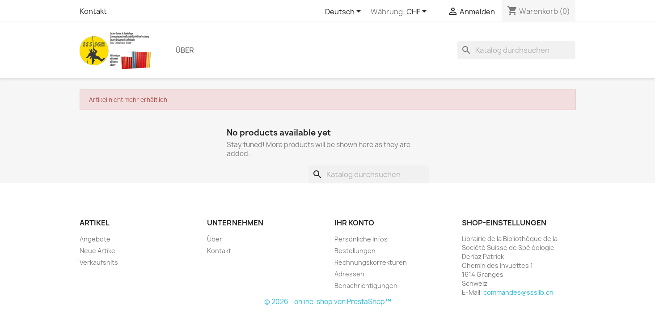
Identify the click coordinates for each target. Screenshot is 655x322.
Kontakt (93, 11)
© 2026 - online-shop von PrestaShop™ (327, 301)
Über (185, 50)
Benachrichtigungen (365, 285)
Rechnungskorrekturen (370, 262)
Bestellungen (355, 250)
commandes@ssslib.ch (518, 292)
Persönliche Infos (361, 239)
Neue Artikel (98, 250)
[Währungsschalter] (418, 12)
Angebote (95, 239)
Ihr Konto (354, 223)
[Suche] (516, 50)
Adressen (349, 274)
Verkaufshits (99, 262)
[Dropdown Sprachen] (344, 12)
